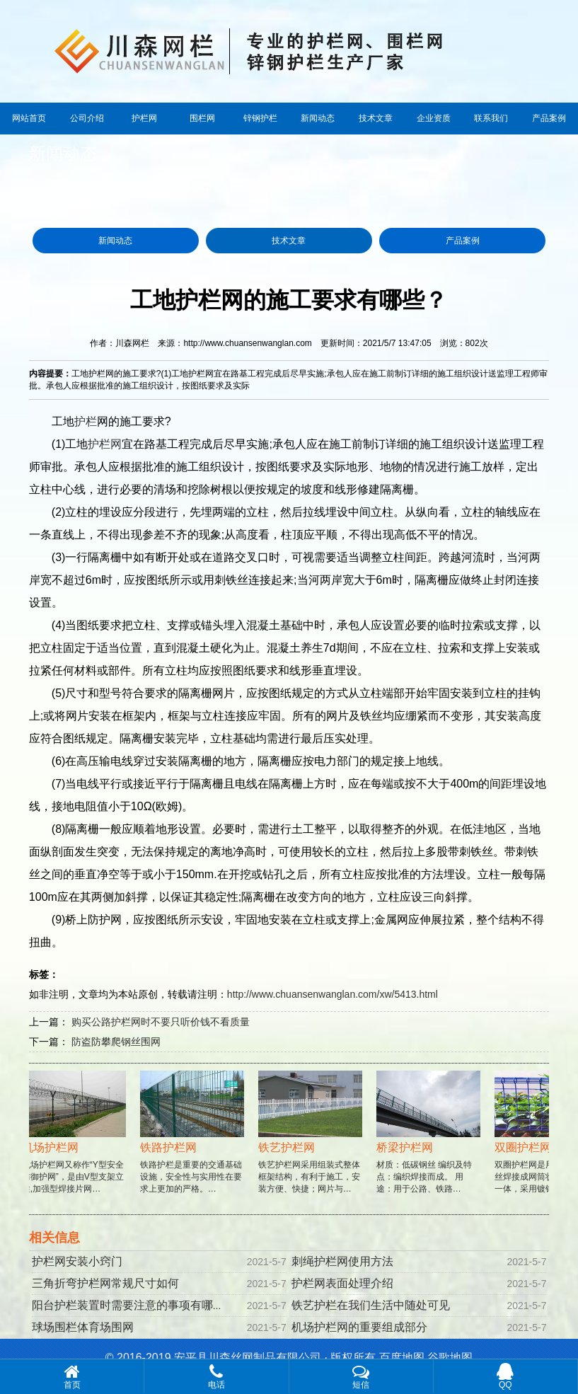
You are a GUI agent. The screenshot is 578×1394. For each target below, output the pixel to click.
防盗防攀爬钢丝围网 (116, 1041)
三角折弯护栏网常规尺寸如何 (105, 1283)
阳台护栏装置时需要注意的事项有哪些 (128, 1305)
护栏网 (144, 118)
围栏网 (202, 118)
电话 (216, 1376)
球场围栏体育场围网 (83, 1327)
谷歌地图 (450, 1358)
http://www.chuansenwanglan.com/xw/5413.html (332, 994)
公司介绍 (87, 118)
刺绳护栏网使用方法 (342, 1261)
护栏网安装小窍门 (77, 1261)
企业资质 (434, 118)
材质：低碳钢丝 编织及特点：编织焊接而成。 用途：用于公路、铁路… (430, 1146)
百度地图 (401, 1358)
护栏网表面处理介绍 (342, 1283)
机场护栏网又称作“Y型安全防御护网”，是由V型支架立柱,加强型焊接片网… (76, 1146)
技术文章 (376, 118)
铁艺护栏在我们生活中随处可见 (370, 1305)
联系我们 (491, 118)
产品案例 (549, 118)
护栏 (85, 421)
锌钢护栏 (260, 118)
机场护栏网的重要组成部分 (359, 1327)
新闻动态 (318, 118)
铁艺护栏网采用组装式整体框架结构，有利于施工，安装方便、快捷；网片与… (312, 1146)
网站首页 (29, 118)
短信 (361, 1376)
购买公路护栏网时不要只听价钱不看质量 (160, 1021)
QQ (505, 1376)
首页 (82, 187)
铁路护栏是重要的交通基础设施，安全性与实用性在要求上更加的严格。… (194, 1146)
